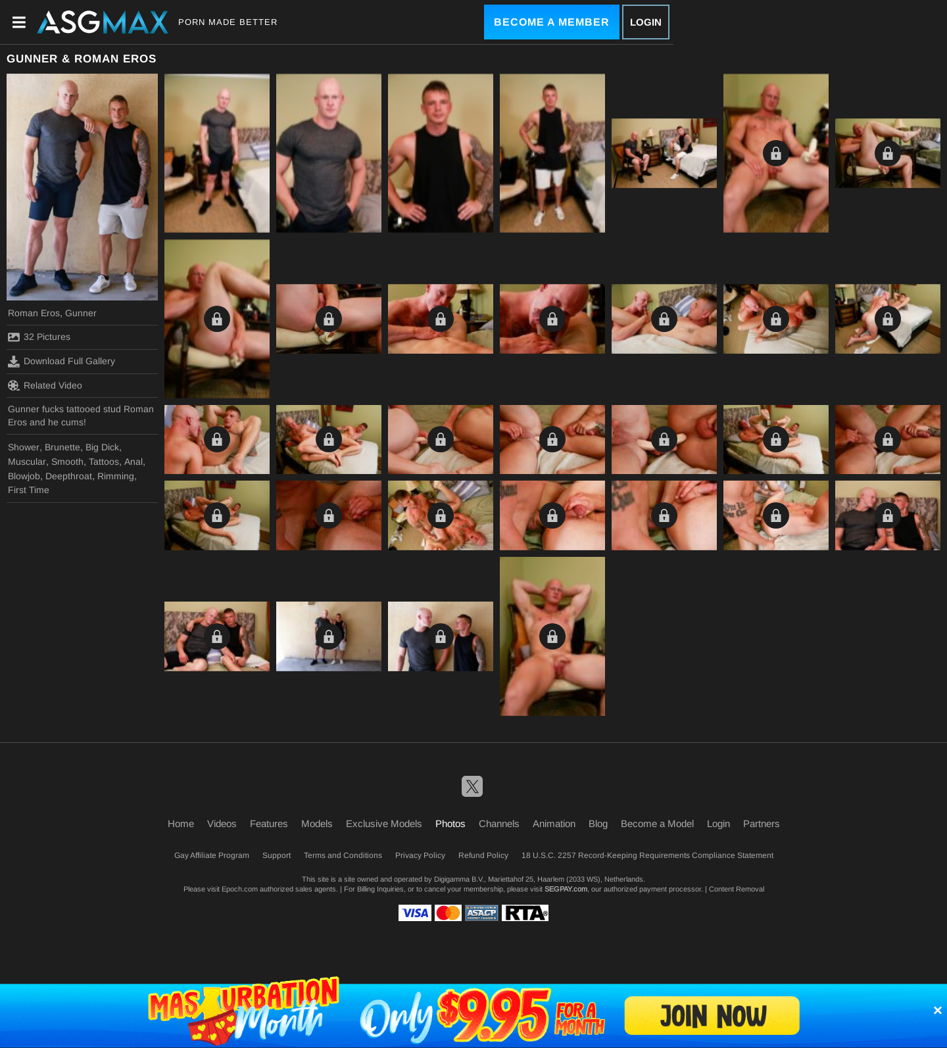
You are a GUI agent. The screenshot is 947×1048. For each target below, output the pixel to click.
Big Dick (102, 447)
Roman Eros (34, 313)
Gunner (81, 313)
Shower (23, 447)
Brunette (62, 447)
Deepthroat (68, 476)
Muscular (27, 461)
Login (646, 22)
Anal (133, 461)
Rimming (115, 476)
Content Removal (736, 889)
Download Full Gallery (61, 362)
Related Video (45, 385)
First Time (28, 490)
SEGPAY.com (566, 889)
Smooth (67, 461)
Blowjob (24, 476)
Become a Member (552, 22)
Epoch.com (240, 889)
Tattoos (104, 461)
